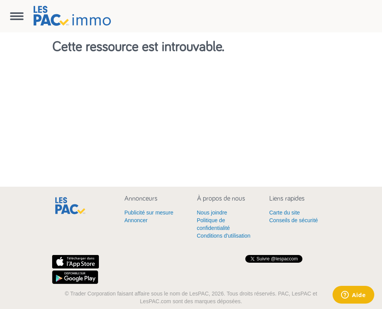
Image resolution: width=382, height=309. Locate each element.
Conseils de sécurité (293, 220)
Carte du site (284, 212)
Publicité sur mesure (148, 212)
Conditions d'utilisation (224, 236)
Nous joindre (212, 212)
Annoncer (136, 220)
